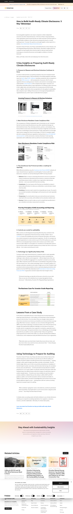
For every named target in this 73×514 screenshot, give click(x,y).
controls (18, 236)
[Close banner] (71, 497)
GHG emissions (25, 80)
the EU (23, 78)
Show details (60, 511)
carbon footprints (28, 83)
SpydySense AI (11, 1)
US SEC (28, 78)
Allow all (60, 498)
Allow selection (60, 502)
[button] (61, 4)
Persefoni (6, 1)
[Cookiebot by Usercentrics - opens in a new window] (7, 512)
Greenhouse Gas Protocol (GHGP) (42, 170)
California (33, 78)
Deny (61, 506)
